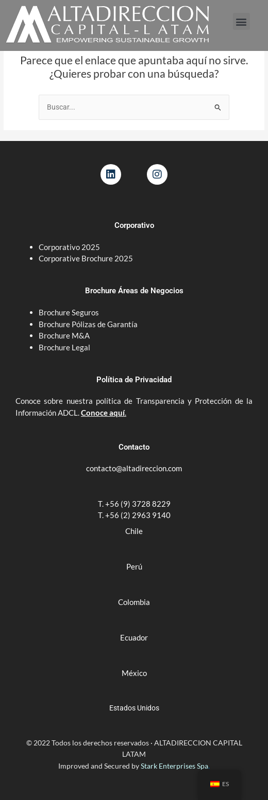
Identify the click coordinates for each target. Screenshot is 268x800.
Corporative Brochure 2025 (87, 258)
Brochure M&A (64, 335)
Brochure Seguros (69, 312)
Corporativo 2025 (70, 247)
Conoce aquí (103, 412)
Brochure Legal (64, 347)
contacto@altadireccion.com (134, 468)
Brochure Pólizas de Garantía (88, 324)
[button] (241, 21)
